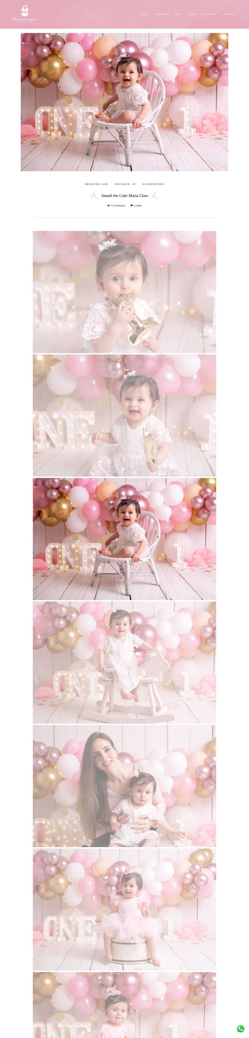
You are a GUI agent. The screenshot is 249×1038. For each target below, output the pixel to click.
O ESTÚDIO (209, 14)
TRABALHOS (161, 14)
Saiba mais (58, 1015)
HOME (144, 14)
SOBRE (192, 14)
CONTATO (228, 14)
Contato (187, 1022)
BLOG (178, 14)
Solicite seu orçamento (209, 393)
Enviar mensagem (191, 993)
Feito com (124, 1035)
